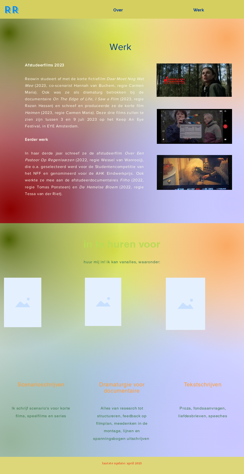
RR (11, 9)
